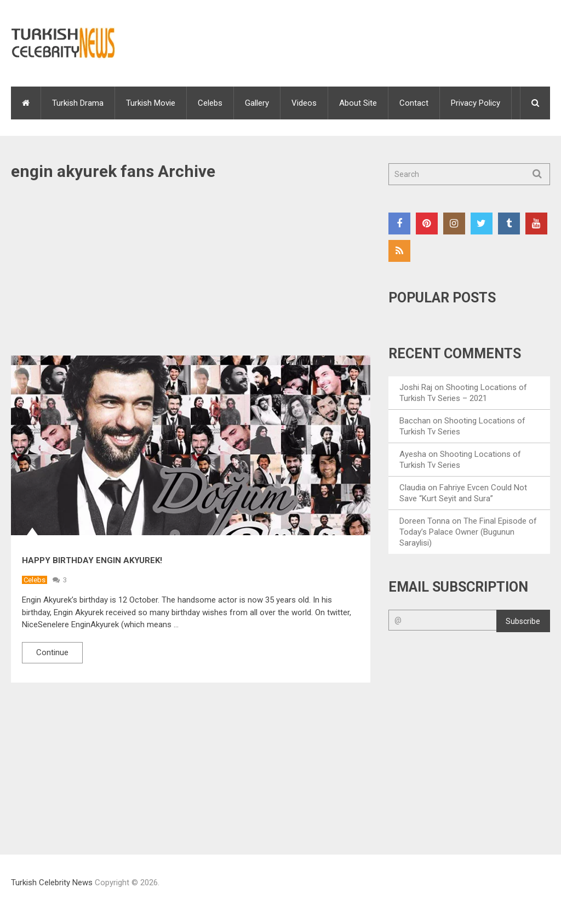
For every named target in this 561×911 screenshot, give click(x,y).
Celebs (210, 103)
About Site (358, 103)
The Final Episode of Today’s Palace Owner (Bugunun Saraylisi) (468, 532)
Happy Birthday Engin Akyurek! (92, 560)
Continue (52, 652)
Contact (413, 103)
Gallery (257, 103)
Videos (304, 103)
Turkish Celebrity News (52, 882)
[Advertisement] (190, 274)
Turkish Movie (150, 103)
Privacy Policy (475, 103)
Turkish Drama (78, 103)
